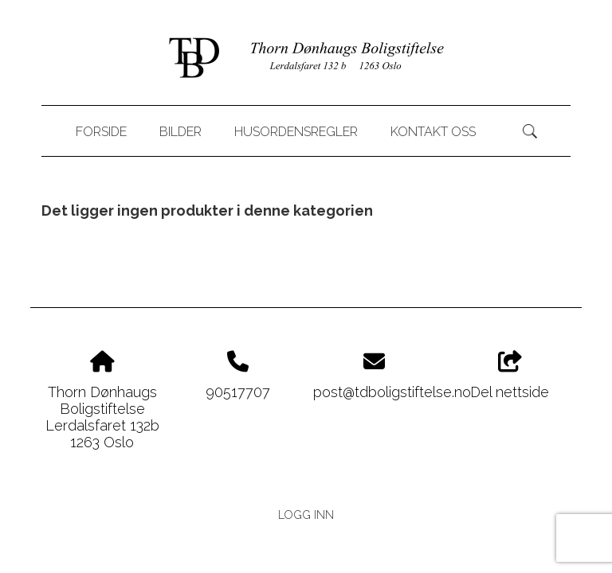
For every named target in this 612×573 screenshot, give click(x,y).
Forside (101, 131)
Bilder (180, 131)
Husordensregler (296, 131)
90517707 (238, 392)
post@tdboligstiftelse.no (392, 392)
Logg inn (306, 514)
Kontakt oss (433, 131)
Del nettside (509, 375)
